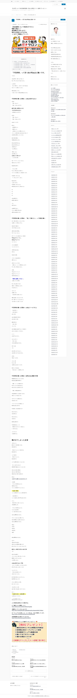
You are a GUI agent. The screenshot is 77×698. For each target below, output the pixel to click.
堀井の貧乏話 (54, 152)
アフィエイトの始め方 (55, 130)
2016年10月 (53, 324)
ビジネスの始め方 (55, 137)
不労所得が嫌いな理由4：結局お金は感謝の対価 (22, 67)
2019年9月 (53, 255)
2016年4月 (53, 337)
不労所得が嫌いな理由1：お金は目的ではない (22, 63)
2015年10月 (53, 346)
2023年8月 (53, 194)
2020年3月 (53, 242)
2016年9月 (53, 327)
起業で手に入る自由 (55, 164)
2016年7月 (53, 331)
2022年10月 (53, 206)
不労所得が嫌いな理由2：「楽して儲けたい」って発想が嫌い (24, 64)
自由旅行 (53, 162)
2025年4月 (53, 183)
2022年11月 (53, 204)
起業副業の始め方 (55, 166)
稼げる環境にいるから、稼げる (55, 121)
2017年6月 (53, 312)
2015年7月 (53, 352)
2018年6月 (53, 286)
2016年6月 (53, 333)
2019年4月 (53, 265)
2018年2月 (53, 295)
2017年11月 (53, 301)
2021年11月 (53, 223)
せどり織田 (53, 88)
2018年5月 (53, 289)
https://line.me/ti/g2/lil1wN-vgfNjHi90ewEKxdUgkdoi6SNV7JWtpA (27, 610)
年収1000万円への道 (55, 158)
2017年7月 (53, 310)
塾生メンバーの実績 (55, 154)
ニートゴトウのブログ (55, 90)
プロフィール (46, 1)
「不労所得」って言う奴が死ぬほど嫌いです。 (20, 61)
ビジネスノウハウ (55, 139)
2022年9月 (53, 208)
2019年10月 (53, 253)
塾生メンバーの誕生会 (55, 156)
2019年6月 (53, 261)
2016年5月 (53, 335)
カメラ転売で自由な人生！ (56, 92)
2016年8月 (53, 329)
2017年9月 (53, 305)
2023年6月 (53, 198)
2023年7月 (53, 196)
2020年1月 (53, 246)
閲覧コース (24, 1)
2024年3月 (53, 189)
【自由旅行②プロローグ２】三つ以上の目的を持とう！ (38, 660)
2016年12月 (53, 320)
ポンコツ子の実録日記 (55, 89)
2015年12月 (53, 341)
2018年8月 (53, 282)
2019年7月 (53, 259)
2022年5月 (53, 213)
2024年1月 (53, 191)
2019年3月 (53, 267)
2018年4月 (53, 291)
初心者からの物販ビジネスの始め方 (17, 676)
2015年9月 (53, 348)
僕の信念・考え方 (22, 649)
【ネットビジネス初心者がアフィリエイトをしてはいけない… (38, 677)
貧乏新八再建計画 (54, 96)
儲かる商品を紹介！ (55, 147)
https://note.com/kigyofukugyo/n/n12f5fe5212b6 (23, 614)
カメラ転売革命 (60, 1)
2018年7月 (53, 284)
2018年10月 (53, 278)
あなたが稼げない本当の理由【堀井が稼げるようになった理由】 (38, 667)
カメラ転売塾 (31, 1)
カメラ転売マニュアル (38, 1)
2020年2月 (53, 244)
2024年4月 (53, 187)
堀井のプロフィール (55, 78)
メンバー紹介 (17, 1)
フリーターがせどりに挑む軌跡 (57, 97)
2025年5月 (53, 181)
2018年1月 (53, 297)
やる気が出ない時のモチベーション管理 (18, 663)
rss (65, 8)
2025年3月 (53, 185)
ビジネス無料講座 (55, 141)
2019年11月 (53, 251)
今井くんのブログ (54, 98)
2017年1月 (53, 318)
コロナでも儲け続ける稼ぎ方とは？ (35, 686)
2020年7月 (53, 234)
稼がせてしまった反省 (16, 69)
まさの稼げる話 (54, 94)
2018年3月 (53, 293)
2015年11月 (53, 343)
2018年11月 (53, 276)
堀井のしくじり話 (55, 149)
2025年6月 (53, 179)
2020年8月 (53, 232)
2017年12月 (53, 299)
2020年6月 (53, 236)
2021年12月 (53, 221)
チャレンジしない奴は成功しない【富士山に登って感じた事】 (58, 116)
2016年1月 (53, 339)
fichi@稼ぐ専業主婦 (55, 95)
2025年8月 (53, 175)
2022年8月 (53, 210)
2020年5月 (53, 238)
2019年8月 (53, 257)
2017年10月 (53, 303)
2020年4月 (53, 240)
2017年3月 (53, 316)
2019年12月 (53, 248)
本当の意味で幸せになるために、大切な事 (18, 666)
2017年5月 (53, 314)
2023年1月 (53, 202)
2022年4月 (53, 215)
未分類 (52, 160)
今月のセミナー (54, 143)
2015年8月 (53, 350)
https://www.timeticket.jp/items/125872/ (21, 618)
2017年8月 (53, 308)
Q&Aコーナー (54, 128)
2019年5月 (53, 263)
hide (25, 59)
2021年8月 (53, 227)
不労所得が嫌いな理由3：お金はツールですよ (22, 66)
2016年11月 (53, 322)
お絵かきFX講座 (54, 101)
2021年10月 (53, 225)
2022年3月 (53, 217)
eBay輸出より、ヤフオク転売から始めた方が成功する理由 (58, 110)
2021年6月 (53, 229)
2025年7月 (53, 177)
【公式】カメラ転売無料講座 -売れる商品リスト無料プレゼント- (29, 8)
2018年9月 (53, 280)
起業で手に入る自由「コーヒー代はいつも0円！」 (37, 663)
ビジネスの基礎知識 (55, 135)
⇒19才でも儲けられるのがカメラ (19, 478)
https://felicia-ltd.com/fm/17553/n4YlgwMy (22, 606)
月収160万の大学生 (55, 91)
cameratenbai (15, 24)
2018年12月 (53, 274)
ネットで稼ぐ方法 (55, 133)
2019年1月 (53, 272)
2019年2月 (53, 270)
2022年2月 (53, 219)
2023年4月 (53, 200)
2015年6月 (53, 354)
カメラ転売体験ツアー (53, 1)
